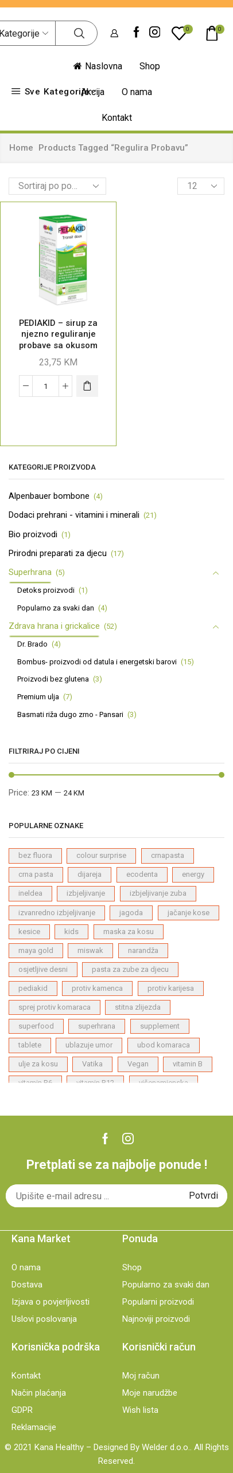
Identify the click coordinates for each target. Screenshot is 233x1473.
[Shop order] (57, 186)
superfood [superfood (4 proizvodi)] (36, 1026)
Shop (149, 66)
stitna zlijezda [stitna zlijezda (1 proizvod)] (138, 1007)
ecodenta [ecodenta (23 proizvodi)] (142, 874)
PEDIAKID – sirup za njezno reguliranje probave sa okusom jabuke (58, 340)
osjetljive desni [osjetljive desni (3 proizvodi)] (43, 969)
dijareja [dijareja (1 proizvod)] (89, 874)
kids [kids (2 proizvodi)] (71, 931)
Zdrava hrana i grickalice (54, 626)
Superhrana (30, 572)
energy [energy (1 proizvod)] (193, 874)
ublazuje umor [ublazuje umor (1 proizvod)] (88, 1045)
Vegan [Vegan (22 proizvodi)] (138, 1064)
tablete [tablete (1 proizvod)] (29, 1045)
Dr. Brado (32, 644)
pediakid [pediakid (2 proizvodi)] (33, 988)
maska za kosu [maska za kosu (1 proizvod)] (128, 931)
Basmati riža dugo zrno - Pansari (70, 714)
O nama (137, 91)
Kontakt (117, 117)
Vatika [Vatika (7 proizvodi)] (92, 1064)
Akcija (92, 91)
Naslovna (97, 66)
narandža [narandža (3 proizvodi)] (143, 950)
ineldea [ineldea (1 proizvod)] (30, 893)
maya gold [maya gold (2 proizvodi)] (35, 950)
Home (21, 148)
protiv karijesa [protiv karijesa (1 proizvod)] (170, 988)
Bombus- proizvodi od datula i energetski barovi (97, 661)
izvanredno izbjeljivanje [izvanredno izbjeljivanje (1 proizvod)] (56, 912)
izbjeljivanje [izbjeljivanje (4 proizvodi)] (86, 893)
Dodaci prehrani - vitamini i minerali (74, 515)
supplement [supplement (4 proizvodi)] (160, 1026)
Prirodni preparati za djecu (58, 553)
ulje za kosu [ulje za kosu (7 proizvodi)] (38, 1064)
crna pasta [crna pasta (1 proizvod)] (35, 874)
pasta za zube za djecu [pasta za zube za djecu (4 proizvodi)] (130, 969)
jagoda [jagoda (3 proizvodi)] (131, 912)
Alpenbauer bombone (49, 496)
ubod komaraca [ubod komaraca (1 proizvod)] (163, 1045)
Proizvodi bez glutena (53, 679)
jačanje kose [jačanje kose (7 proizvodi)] (188, 912)
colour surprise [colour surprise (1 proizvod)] (101, 855)
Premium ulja (38, 696)
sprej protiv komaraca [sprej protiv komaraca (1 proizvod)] (54, 1007)
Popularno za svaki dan (55, 608)
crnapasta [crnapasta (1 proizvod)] (167, 855)
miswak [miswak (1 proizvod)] (90, 950)
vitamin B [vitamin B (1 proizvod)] (188, 1064)
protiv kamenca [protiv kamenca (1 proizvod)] (97, 988)
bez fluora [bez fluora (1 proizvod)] (35, 855)
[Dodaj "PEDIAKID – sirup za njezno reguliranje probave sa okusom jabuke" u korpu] (87, 386)
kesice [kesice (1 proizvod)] (29, 931)
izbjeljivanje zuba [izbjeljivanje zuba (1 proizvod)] (158, 893)
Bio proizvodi (33, 534)
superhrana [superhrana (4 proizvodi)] (96, 1026)
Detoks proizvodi (46, 590)
